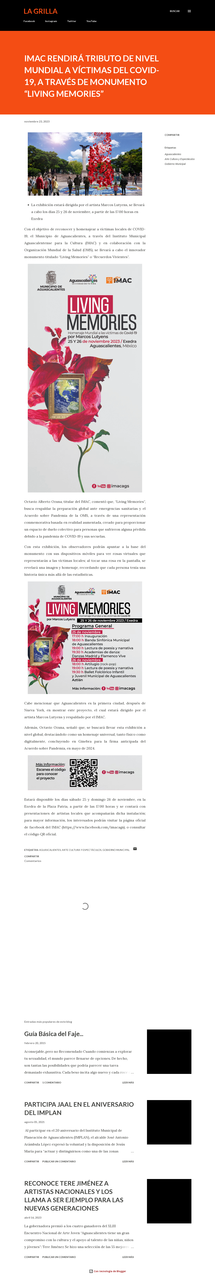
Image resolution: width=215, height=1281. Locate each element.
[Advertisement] (83, 976)
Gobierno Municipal (175, 164)
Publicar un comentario (59, 1161)
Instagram (51, 21)
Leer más (128, 1082)
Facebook (29, 21)
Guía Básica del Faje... (53, 1033)
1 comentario (51, 1082)
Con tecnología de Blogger (107, 1271)
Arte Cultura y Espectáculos (180, 159)
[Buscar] (175, 11)
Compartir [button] (172, 134)
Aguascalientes (173, 154)
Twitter (71, 21)
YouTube (91, 21)
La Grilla (40, 11)
